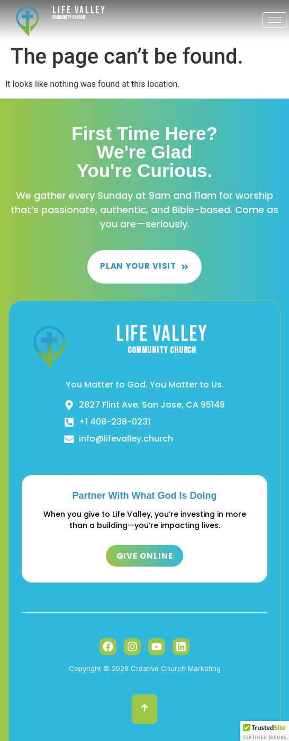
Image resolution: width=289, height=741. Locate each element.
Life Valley (79, 10)
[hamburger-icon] (274, 20)
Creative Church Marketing (176, 668)
